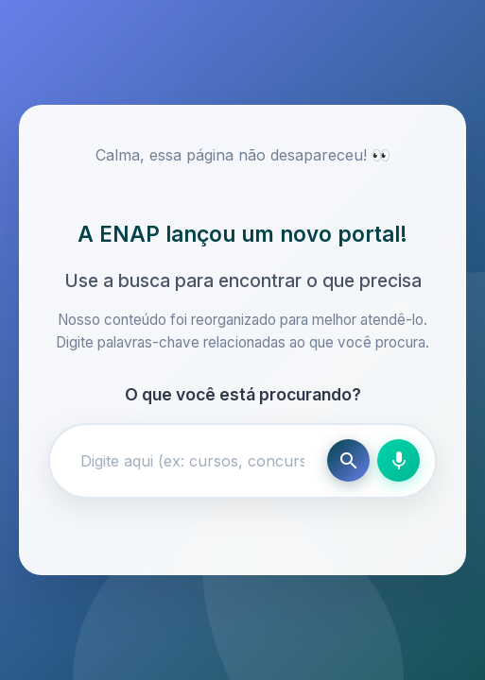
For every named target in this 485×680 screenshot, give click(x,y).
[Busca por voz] (398, 460)
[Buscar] (348, 460)
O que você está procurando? (243, 394)
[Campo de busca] (192, 461)
